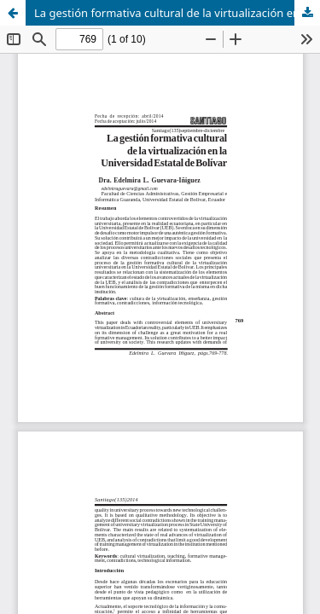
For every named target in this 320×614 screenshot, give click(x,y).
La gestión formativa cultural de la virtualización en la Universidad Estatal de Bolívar (177, 12)
